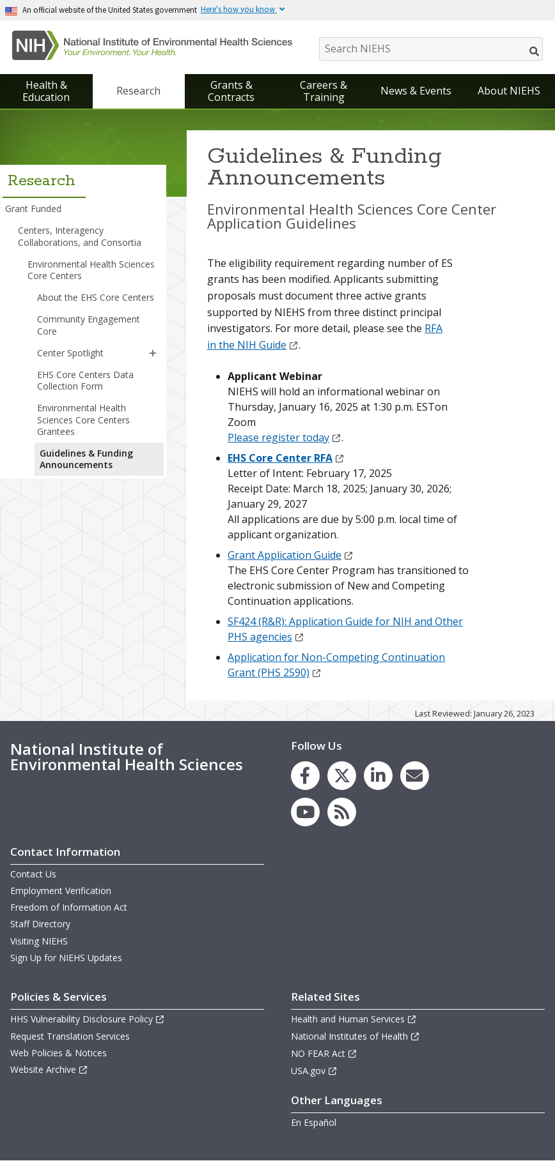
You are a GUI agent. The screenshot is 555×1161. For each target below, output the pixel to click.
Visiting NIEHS (39, 941)
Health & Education (46, 91)
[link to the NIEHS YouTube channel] (305, 812)
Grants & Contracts (231, 91)
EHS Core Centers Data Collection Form (85, 380)
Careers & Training (323, 91)
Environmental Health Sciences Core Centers (91, 270)
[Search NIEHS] (431, 49)
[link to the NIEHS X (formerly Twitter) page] (341, 775)
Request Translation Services (70, 1036)
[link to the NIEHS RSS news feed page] (341, 812)
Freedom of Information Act (68, 907)
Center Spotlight (70, 353)
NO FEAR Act (324, 1053)
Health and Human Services (354, 1019)
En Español (313, 1122)
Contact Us (33, 874)
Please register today (284, 437)
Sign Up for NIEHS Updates (66, 958)
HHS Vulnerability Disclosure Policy (87, 1019)
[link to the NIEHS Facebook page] (305, 775)
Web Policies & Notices (58, 1053)
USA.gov (314, 1071)
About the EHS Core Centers (95, 297)
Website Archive (49, 1069)
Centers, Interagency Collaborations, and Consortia (79, 236)
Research (138, 91)
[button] (153, 353)
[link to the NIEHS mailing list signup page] (414, 775)
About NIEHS (509, 91)
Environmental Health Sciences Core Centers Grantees (83, 419)
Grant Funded (33, 208)
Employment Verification (60, 890)
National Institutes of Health (355, 1036)
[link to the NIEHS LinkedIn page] (378, 775)
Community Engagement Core (88, 325)
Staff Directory (40, 924)
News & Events (415, 91)
